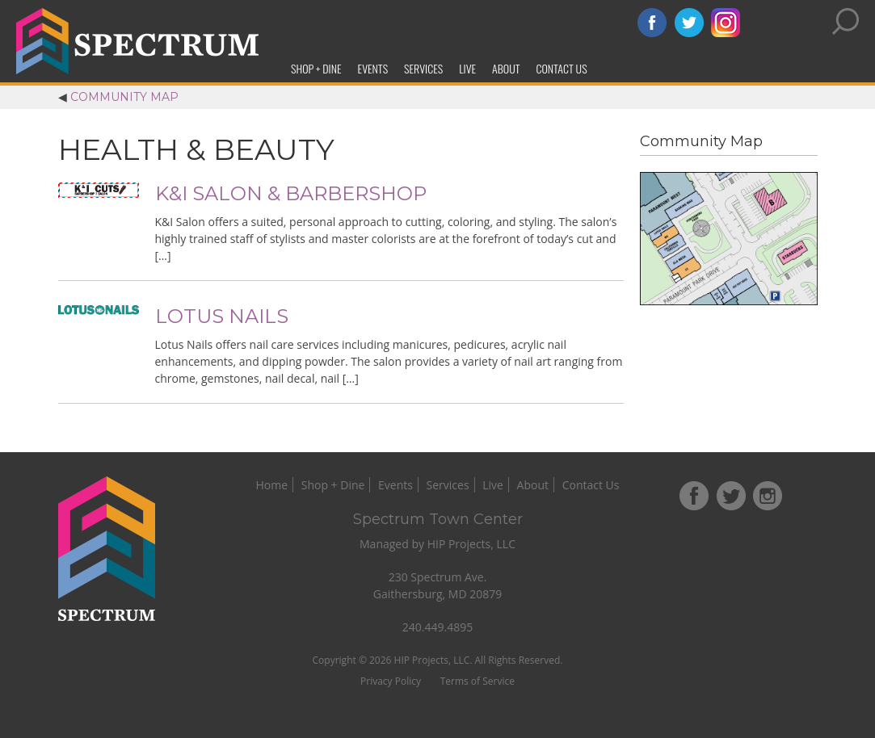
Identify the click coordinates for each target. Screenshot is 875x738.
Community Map (124, 97)
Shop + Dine (316, 68)
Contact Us (561, 68)
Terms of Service (477, 681)
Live (467, 68)
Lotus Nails (221, 316)
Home (272, 485)
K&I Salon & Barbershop (291, 193)
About (506, 68)
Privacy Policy (390, 681)
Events (373, 68)
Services (423, 68)
